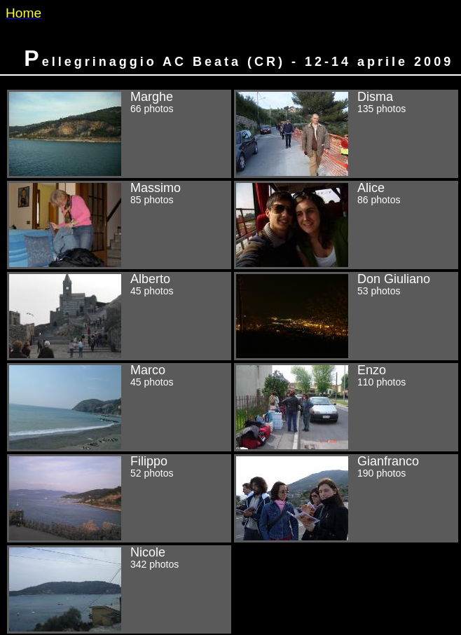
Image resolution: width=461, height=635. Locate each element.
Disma (346, 134)
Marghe (119, 134)
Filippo (119, 498)
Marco (119, 407)
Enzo (346, 407)
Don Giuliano (346, 316)
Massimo (119, 225)
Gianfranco (346, 498)
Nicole (119, 589)
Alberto (119, 316)
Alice (346, 225)
